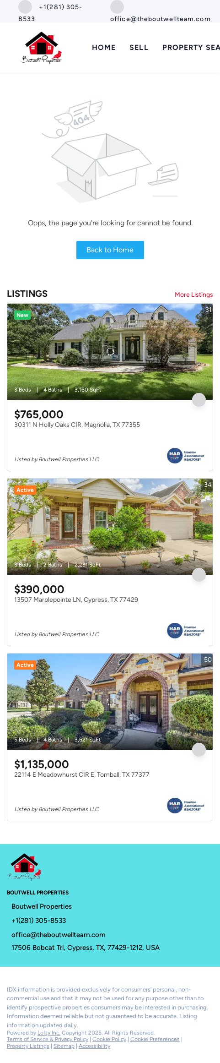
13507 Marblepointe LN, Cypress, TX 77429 (76, 600)
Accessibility (94, 1046)
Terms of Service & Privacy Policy (47, 1039)
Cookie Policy (109, 1039)
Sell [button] (138, 47)
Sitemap (64, 1046)
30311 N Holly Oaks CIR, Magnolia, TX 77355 (77, 425)
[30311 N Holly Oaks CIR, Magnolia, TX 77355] (110, 352)
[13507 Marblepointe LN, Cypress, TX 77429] (110, 527)
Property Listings (28, 1046)
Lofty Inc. (49, 1033)
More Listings (194, 295)
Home (104, 47)
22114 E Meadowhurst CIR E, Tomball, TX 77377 (82, 775)
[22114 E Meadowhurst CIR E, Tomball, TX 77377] (110, 702)
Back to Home (110, 249)
